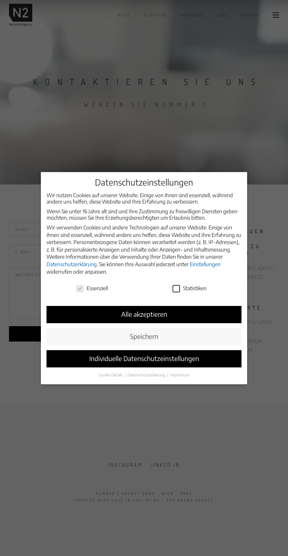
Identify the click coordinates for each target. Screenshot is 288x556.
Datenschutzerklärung (71, 260)
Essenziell (92, 284)
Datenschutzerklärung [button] (147, 370)
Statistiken (189, 284)
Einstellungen (205, 260)
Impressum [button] (180, 370)
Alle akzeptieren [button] (144, 310)
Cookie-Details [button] (111, 370)
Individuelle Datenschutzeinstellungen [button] (144, 354)
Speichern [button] (144, 332)
